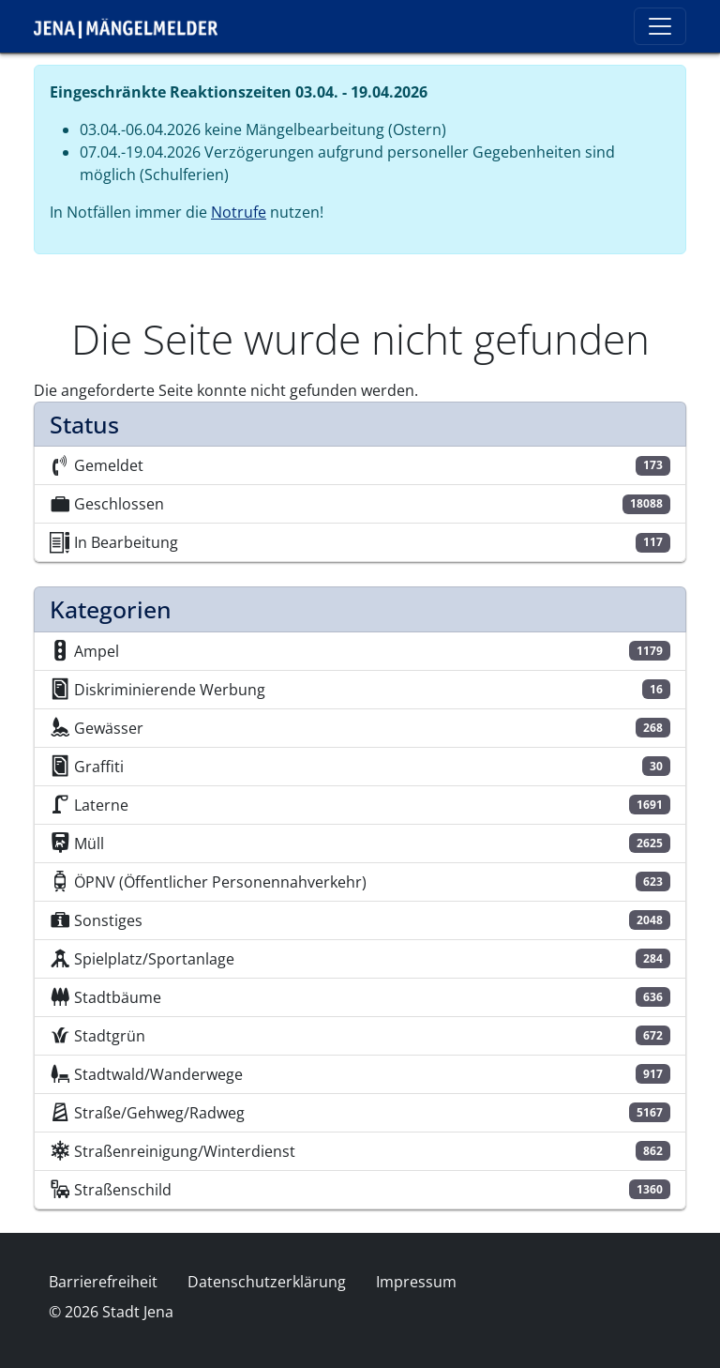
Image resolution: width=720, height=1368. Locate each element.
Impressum (416, 1281)
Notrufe (238, 212)
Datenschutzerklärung (267, 1281)
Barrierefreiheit (103, 1281)
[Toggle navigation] (660, 26)
